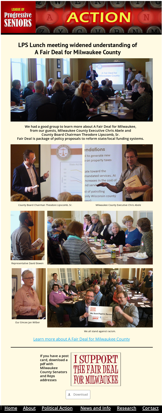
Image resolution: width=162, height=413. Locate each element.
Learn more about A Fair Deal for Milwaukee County (81, 339)
